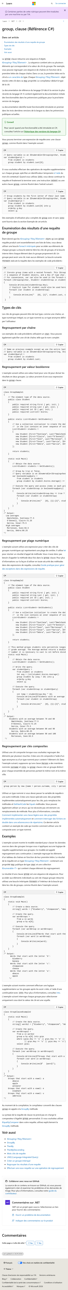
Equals (32, 804)
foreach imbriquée (27, 246)
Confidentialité (30, 1279)
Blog (4, 1279)
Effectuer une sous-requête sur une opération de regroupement (35, 1168)
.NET (13, 21)
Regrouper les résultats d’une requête (24, 1164)
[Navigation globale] (2, 3)
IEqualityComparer (10, 1122)
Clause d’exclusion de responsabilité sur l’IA (19, 1275)
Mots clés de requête (16, 1153)
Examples (7, 49)
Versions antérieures (47, 1275)
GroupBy (25, 1108)
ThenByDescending (15, 1149)
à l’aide (57, 173)
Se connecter (60, 3)
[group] (34, 158)
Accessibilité (7, 1286)
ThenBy (10, 1146)
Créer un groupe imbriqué (18, 1160)
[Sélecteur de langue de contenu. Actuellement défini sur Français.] (8, 1263)
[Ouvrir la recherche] (51, 3)
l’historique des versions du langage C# (42, 131)
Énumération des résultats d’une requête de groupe (24, 42)
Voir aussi (8, 52)
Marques (20, 1286)
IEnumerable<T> (9, 868)
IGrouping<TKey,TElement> (14, 62)
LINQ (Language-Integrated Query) (22, 1157)
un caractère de (16, 77)
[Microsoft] (34, 3)
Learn (5, 21)
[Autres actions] (63, 21)
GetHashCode (20, 804)
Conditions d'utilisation (53, 1282)
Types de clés (9, 45)
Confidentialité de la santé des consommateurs (20, 1282)
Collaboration (16, 1279)
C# (20, 21)
